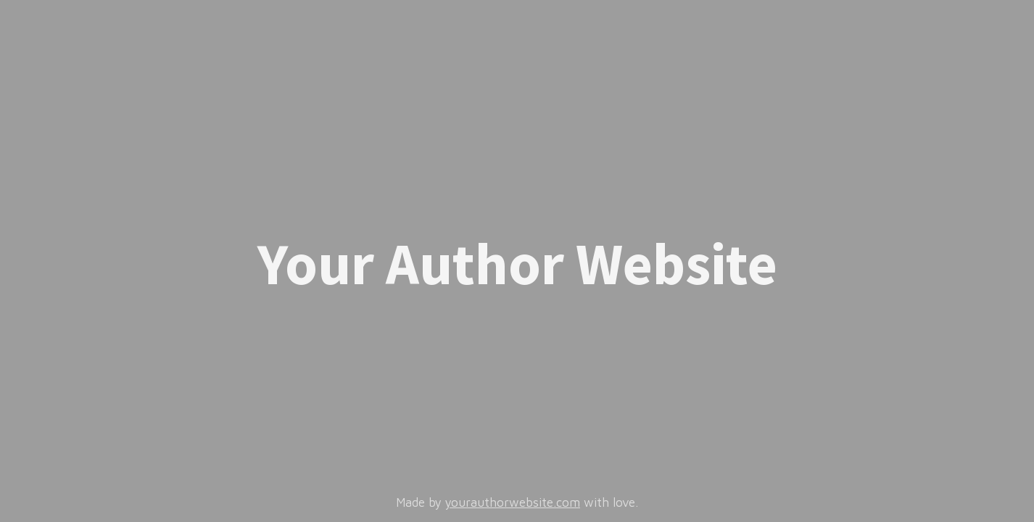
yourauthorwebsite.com (512, 502)
